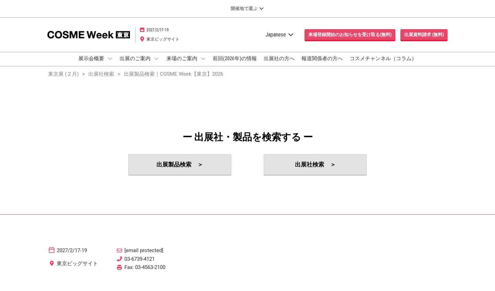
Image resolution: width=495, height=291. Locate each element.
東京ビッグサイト (162, 45)
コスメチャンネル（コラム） (383, 65)
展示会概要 (91, 65)
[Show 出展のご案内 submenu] (156, 65)
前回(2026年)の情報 (235, 65)
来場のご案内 (182, 65)
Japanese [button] (279, 41)
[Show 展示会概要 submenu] (110, 65)
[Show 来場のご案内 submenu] (203, 65)
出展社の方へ (279, 65)
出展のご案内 (136, 65)
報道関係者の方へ (322, 65)
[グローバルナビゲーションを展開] (247, 9)
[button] (350, 41)
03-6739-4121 (139, 265)
